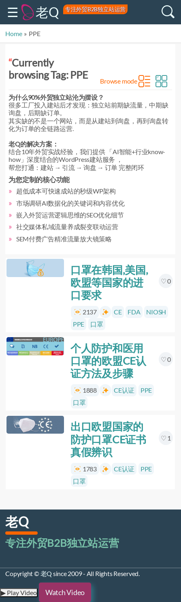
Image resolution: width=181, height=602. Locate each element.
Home (13, 33)
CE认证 (124, 390)
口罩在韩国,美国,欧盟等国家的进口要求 (109, 282)
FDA (134, 312)
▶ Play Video (19, 592)
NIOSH (156, 312)
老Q (47, 12)
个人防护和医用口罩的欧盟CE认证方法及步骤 (108, 361)
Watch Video (65, 592)
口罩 (96, 324)
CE (118, 312)
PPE (78, 324)
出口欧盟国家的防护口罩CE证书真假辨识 (108, 439)
